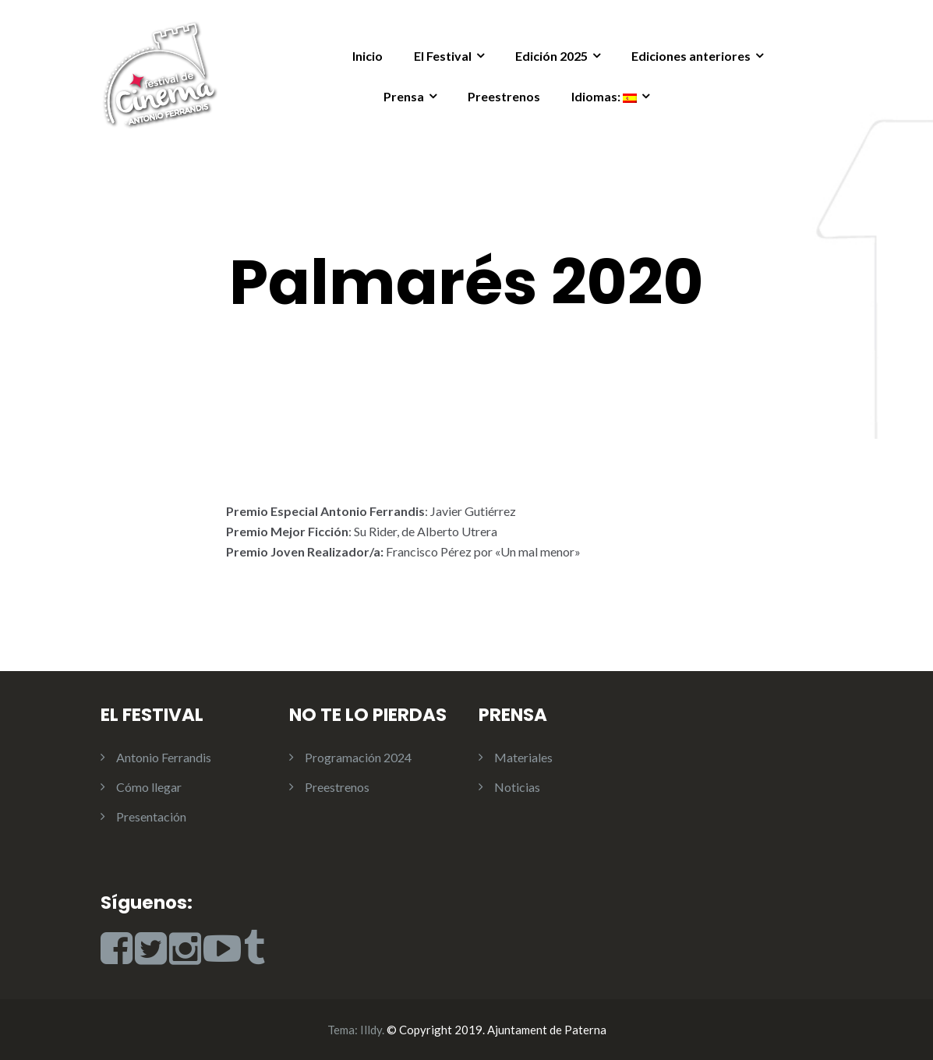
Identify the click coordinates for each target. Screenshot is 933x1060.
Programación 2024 (358, 757)
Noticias (517, 786)
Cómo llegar (149, 786)
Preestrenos (504, 96)
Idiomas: (604, 96)
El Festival (443, 55)
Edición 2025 (551, 55)
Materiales (523, 757)
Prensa (403, 96)
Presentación (151, 816)
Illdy (371, 1030)
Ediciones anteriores (691, 55)
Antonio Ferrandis (163, 757)
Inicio (367, 55)
